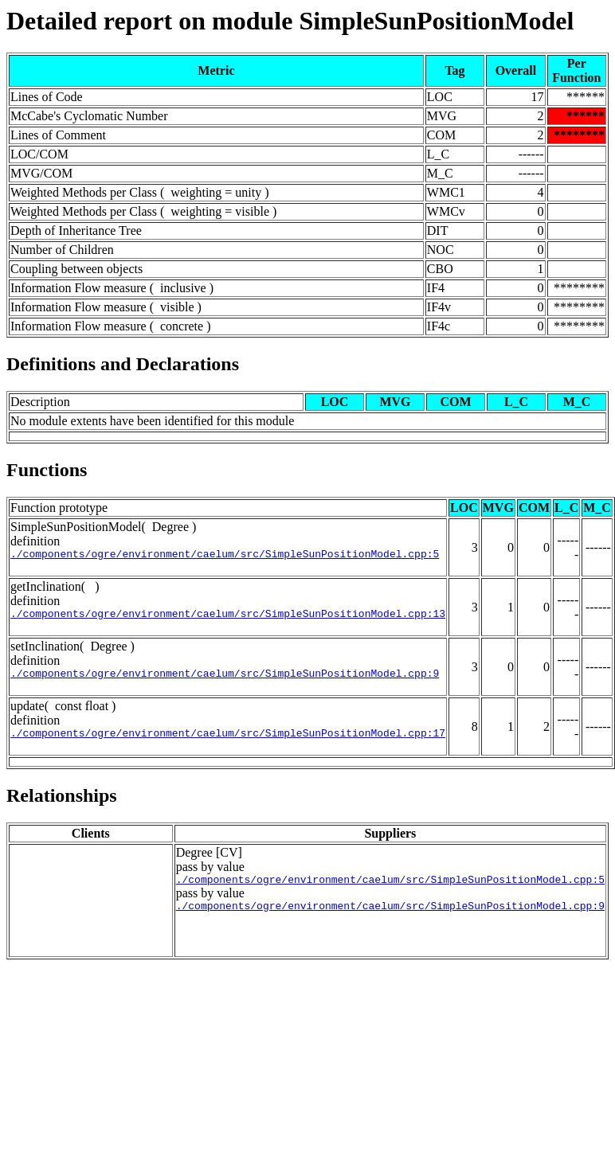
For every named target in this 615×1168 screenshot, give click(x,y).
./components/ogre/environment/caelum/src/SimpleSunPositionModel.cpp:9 (224, 680)
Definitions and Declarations (122, 364)
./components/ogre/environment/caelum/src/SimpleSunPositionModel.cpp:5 (224, 556)
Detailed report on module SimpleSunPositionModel (290, 20)
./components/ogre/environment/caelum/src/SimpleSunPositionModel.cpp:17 (227, 742)
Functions (46, 469)
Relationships (61, 805)
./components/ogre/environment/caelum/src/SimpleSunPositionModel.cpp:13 (227, 618)
